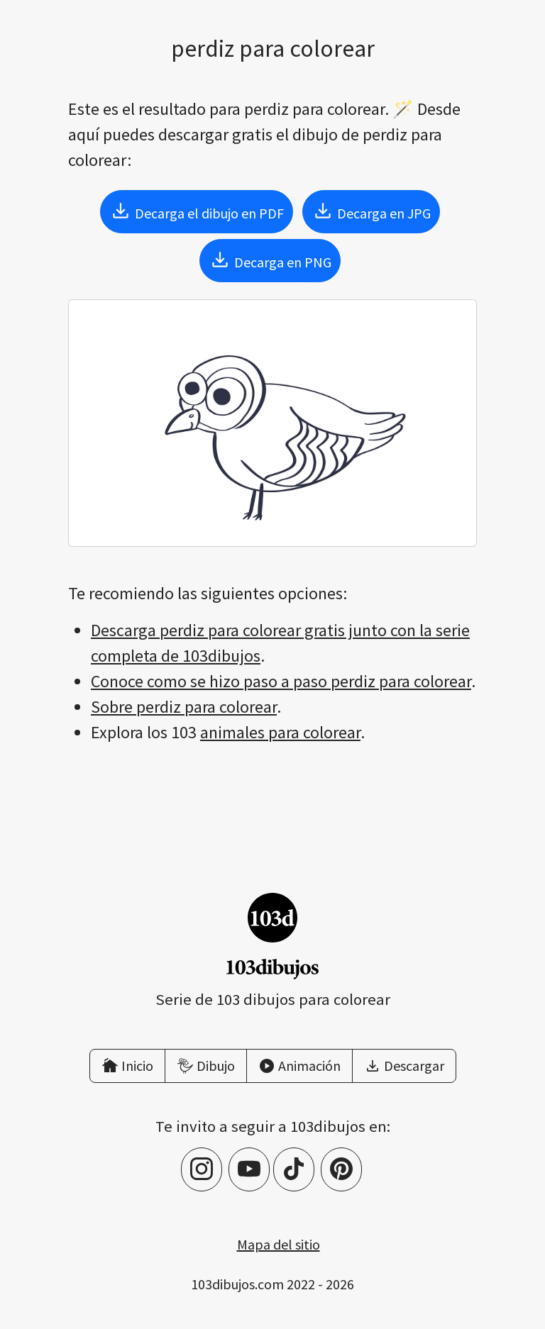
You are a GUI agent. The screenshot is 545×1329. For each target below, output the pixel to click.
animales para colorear (280, 732)
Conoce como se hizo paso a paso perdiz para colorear (281, 681)
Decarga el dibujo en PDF (196, 210)
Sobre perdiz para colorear (184, 707)
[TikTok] (293, 1169)
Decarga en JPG (371, 210)
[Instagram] (201, 1169)
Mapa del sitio (278, 1244)
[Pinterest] (341, 1169)
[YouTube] (249, 1169)
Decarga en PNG (270, 259)
